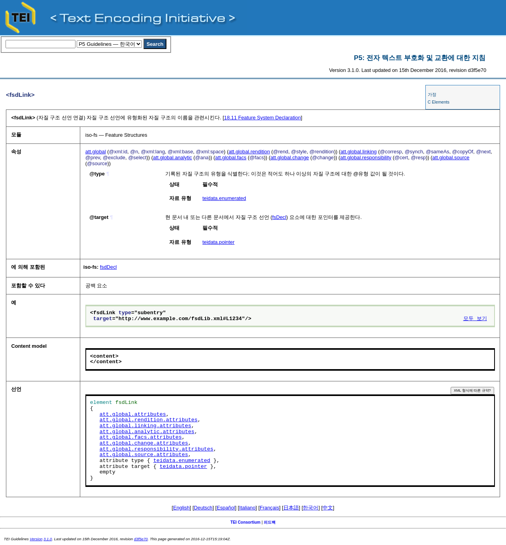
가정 (432, 94)
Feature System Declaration (262, 118)
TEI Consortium (245, 522)
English (181, 508)
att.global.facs (230, 157)
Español (226, 508)
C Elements (438, 102)
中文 (328, 508)
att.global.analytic (172, 157)
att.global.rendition (249, 152)
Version (36, 539)
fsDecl (279, 217)
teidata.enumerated (224, 198)
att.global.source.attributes (144, 454)
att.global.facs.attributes (141, 437)
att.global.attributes (133, 414)
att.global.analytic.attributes (147, 432)
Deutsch (203, 508)
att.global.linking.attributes (145, 426)
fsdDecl (108, 267)
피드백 (270, 522)
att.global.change (289, 157)
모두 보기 (475, 318)
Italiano (247, 508)
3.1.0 (47, 539)
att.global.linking (358, 152)
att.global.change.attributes (144, 443)
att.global (95, 152)
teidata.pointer (218, 242)
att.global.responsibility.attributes (156, 449)
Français (269, 508)
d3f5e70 (141, 539)
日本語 (291, 508)
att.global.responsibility (365, 157)
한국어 (310, 508)
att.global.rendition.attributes (149, 420)
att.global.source (451, 157)
